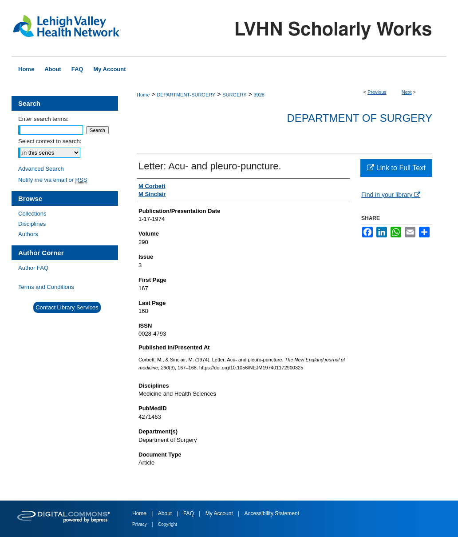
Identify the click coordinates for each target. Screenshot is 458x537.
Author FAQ (33, 267)
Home (143, 94)
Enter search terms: (43, 119)
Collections (32, 213)
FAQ (189, 513)
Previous (377, 92)
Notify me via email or (52, 179)
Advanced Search (41, 168)
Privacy (140, 524)
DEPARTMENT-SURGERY (186, 94)
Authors (28, 234)
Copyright (167, 524)
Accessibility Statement (272, 513)
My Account (219, 513)
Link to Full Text (396, 168)
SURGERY (234, 94)
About (166, 513)
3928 (258, 94)
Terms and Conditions (46, 287)
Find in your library (390, 194)
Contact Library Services (67, 307)
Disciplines (32, 223)
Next (407, 92)
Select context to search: (49, 141)
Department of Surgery (359, 118)
